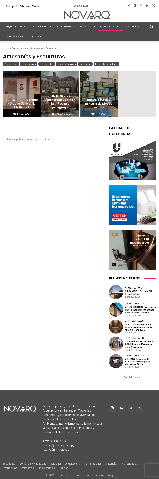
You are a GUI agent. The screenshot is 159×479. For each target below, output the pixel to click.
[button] (151, 26)
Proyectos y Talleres (106, 64)
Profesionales (20, 48)
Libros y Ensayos (66, 64)
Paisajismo (27, 468)
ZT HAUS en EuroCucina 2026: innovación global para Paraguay (139, 344)
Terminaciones (92, 463)
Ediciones (55, 463)
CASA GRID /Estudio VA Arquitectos (138, 292)
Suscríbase (9, 463)
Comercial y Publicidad (32, 463)
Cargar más (132, 376)
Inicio (6, 48)
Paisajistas (85, 64)
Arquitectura (134, 288)
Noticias (63, 468)
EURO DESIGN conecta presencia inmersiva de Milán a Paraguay (138, 327)
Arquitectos (11, 64)
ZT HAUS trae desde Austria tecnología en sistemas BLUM (138, 362)
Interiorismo (10, 468)
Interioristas (46, 64)
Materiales (111, 463)
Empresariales (134, 303)
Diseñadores (28, 64)
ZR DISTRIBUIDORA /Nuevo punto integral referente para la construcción (140, 310)
